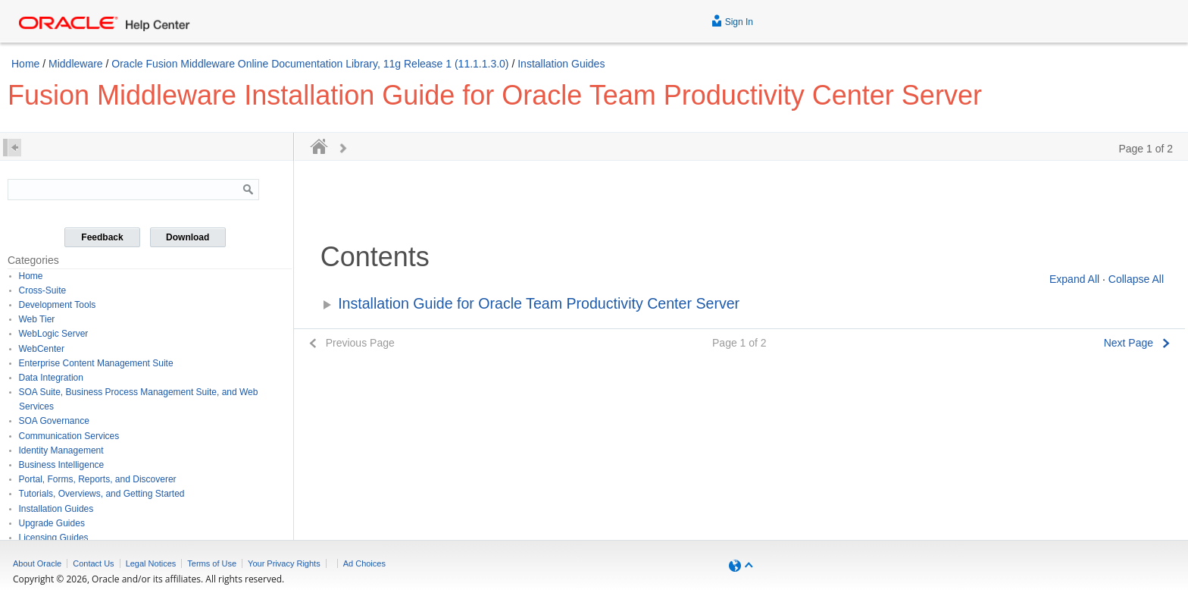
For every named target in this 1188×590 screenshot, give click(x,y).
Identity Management (61, 450)
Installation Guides (561, 64)
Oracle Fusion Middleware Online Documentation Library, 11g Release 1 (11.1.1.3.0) (309, 64)
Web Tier (37, 319)
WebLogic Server (54, 333)
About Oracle (37, 563)
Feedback (102, 237)
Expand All (1074, 279)
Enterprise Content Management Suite (96, 363)
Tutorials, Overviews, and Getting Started (102, 493)
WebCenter (41, 349)
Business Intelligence (62, 465)
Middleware (75, 64)
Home (25, 64)
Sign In (732, 20)
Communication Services (69, 436)
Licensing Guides (54, 537)
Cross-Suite (43, 290)
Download (187, 237)
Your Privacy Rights (284, 563)
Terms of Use (211, 563)
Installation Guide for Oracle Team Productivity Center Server (538, 303)
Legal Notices (151, 563)
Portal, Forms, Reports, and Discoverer (98, 479)
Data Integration (51, 377)
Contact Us (93, 563)
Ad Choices (364, 563)
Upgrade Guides (52, 523)
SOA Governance (54, 421)
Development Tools (57, 305)
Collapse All (1136, 279)
